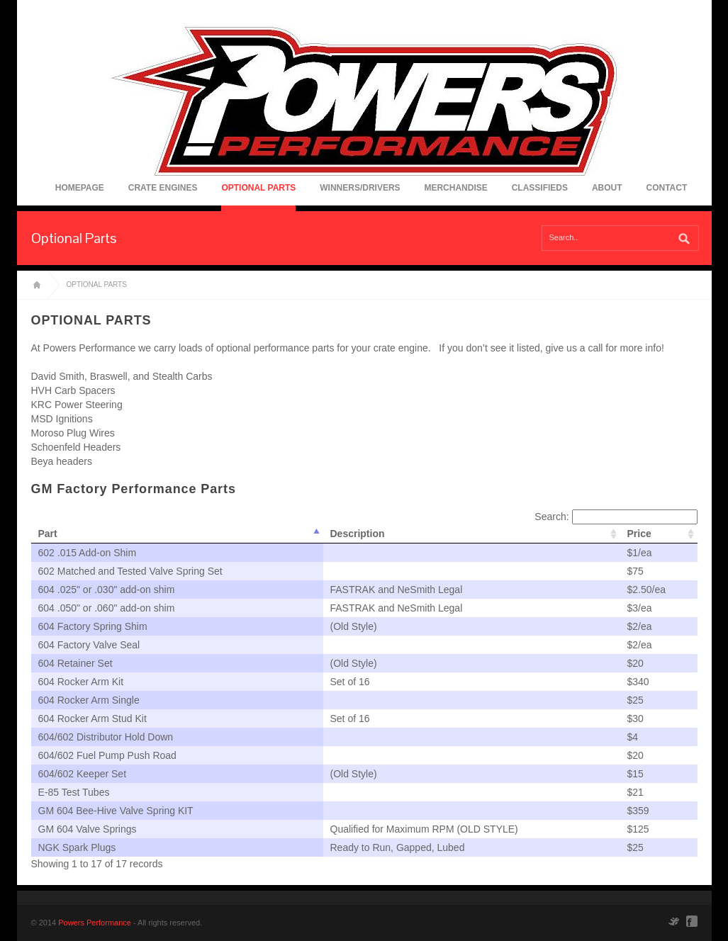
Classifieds (540, 188)
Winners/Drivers (360, 188)
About (607, 188)
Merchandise (455, 188)
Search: (615, 516)
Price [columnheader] (639, 533)
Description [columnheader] (357, 533)
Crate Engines (163, 188)
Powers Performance (94, 922)
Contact (666, 188)
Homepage (79, 188)
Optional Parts (258, 188)
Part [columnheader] (47, 533)
